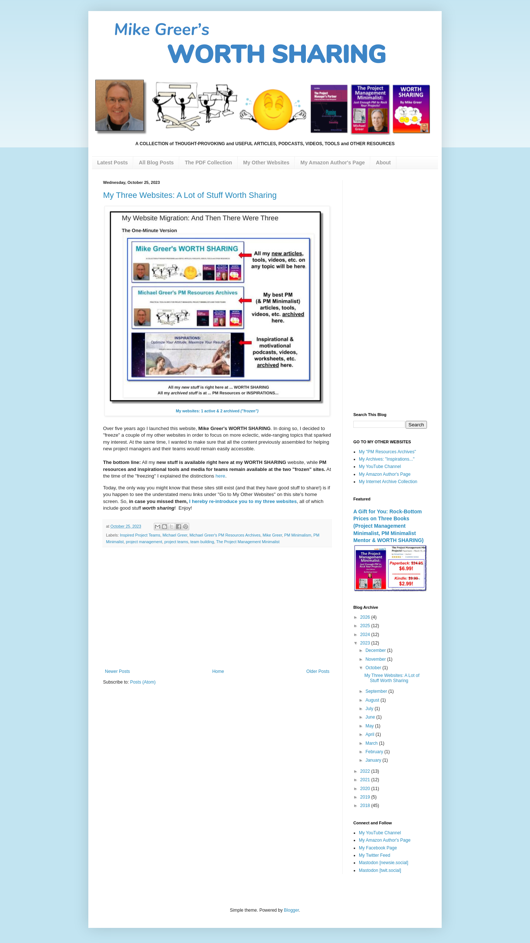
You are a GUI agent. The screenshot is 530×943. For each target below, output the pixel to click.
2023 (365, 643)
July (370, 708)
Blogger (291, 910)
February (374, 751)
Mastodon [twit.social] (380, 870)
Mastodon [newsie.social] (383, 862)
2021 (365, 779)
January (373, 760)
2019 (365, 797)
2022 (365, 771)
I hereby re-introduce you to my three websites (243, 501)
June (370, 717)
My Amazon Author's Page (384, 474)
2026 (365, 617)
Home (218, 671)
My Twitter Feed (374, 855)
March (372, 743)
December (376, 650)
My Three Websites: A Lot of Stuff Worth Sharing (190, 195)
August (373, 700)
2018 (365, 805)
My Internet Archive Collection (388, 481)
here (220, 476)
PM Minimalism (297, 535)
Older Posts (317, 671)
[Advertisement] (217, 608)
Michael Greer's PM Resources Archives (225, 535)
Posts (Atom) (142, 682)
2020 (365, 788)
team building (202, 541)
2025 (365, 625)
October (373, 667)
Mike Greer (272, 535)
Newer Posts (117, 671)
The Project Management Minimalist (247, 541)
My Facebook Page (378, 848)
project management (144, 541)
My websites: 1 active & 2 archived (217, 411)
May (370, 726)
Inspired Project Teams (140, 535)
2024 (365, 634)
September (376, 691)
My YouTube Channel (380, 466)
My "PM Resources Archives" (387, 451)
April (370, 734)
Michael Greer (174, 535)
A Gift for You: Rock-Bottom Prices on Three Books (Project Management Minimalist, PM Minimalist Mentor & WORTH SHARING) (388, 526)
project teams (176, 541)
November (376, 659)
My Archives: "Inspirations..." (386, 459)
